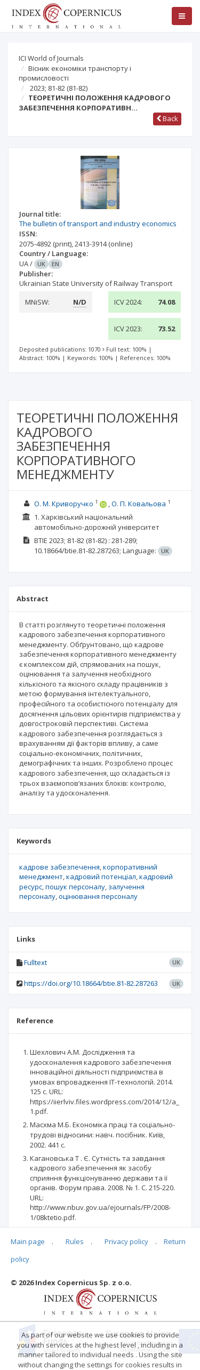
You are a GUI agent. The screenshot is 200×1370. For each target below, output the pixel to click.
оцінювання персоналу (98, 896)
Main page (28, 1241)
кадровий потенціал (101, 876)
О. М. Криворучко (63, 503)
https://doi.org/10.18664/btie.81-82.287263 (91, 983)
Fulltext (35, 962)
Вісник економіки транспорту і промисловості (75, 73)
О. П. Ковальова (138, 503)
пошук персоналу (75, 886)
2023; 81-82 (58, 88)
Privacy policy (126, 1241)
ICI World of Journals (51, 58)
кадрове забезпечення (59, 867)
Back (167, 118)
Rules (75, 1241)
